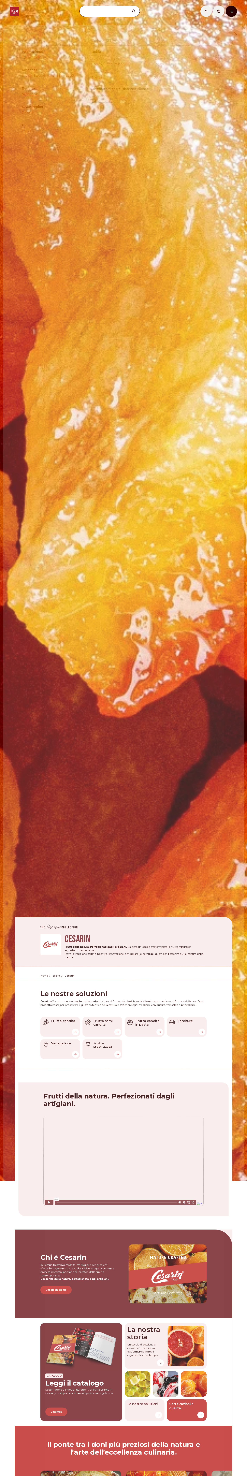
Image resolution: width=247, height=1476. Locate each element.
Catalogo (56, 1424)
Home (43, 984)
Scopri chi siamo (55, 1301)
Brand (56, 984)
